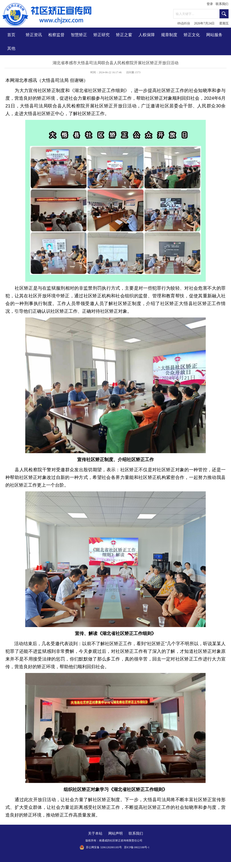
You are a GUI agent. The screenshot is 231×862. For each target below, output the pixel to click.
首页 (11, 35)
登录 (210, 4)
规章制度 (169, 35)
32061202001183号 (111, 847)
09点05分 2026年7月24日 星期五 (203, 23)
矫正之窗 (124, 35)
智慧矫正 (79, 35)
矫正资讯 (34, 35)
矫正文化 (192, 35)
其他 (11, 48)
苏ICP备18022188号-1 (137, 847)
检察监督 (56, 35)
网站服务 (214, 35)
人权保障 (147, 35)
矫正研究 (101, 35)
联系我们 (222, 4)
